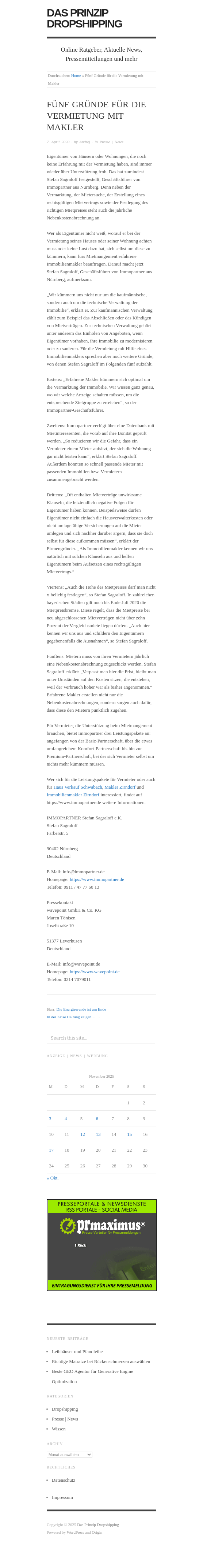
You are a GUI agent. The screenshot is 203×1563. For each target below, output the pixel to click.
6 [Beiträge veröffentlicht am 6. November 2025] (97, 1118)
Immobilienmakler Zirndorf (73, 794)
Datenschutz (63, 1480)
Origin (97, 1532)
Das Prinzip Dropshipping (84, 18)
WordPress (75, 1532)
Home (76, 75)
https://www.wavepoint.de (94, 971)
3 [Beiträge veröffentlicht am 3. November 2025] (50, 1118)
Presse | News (111, 142)
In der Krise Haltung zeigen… (71, 1017)
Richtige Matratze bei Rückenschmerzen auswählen (101, 1361)
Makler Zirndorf (119, 787)
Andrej (84, 142)
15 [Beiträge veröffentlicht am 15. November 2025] (129, 1134)
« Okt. (53, 1178)
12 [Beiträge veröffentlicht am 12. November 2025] (82, 1134)
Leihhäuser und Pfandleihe (77, 1351)
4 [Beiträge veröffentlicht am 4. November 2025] (66, 1118)
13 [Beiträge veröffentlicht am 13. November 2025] (98, 1134)
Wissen (59, 1428)
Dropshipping (65, 1409)
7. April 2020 (58, 142)
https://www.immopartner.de (97, 879)
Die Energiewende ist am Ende (81, 1009)
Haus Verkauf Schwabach (77, 787)
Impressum (62, 1497)
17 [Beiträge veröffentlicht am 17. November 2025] (51, 1150)
